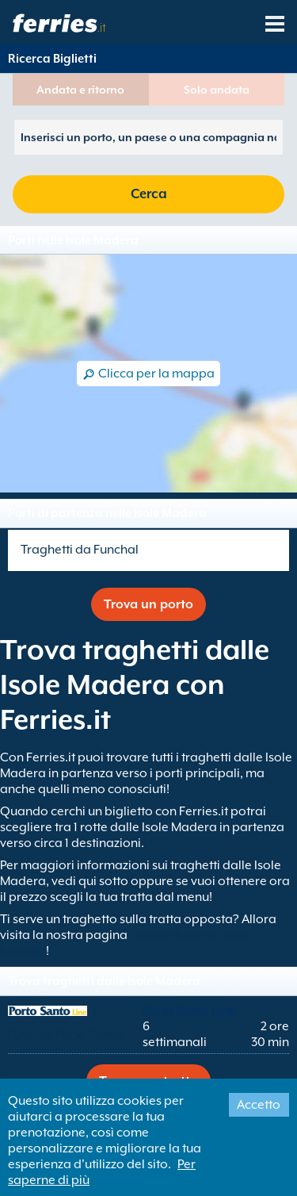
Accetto (258, 1105)
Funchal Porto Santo (65, 1034)
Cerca (149, 193)
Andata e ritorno (80, 89)
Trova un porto (148, 604)
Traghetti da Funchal (80, 549)
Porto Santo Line (189, 1010)
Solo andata (216, 89)
